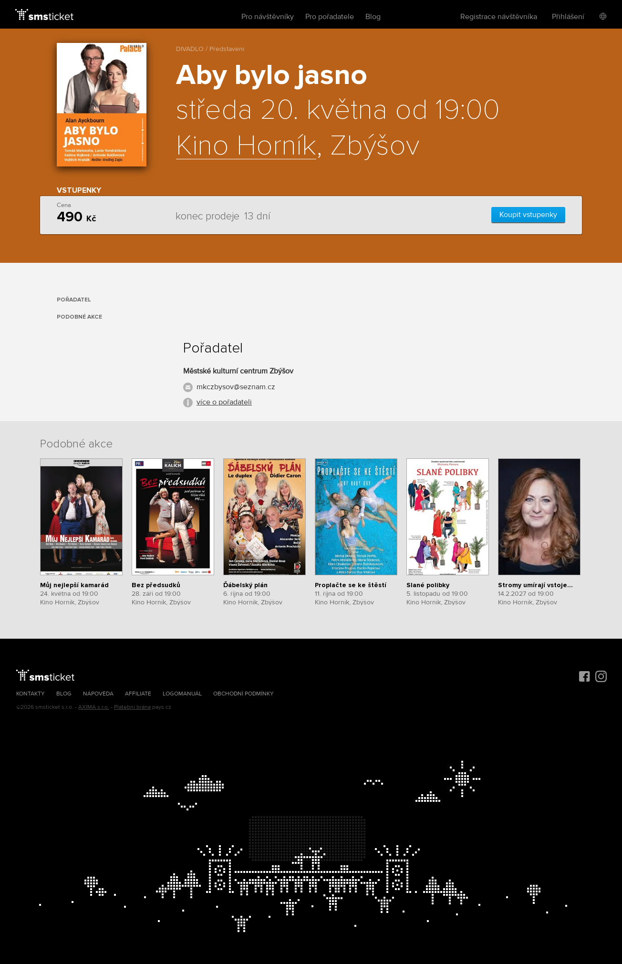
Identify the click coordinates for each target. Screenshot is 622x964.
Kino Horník (246, 146)
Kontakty (30, 693)
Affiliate (138, 693)
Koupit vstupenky (528, 214)
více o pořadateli (224, 402)
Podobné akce (79, 317)
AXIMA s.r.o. (93, 707)
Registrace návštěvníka (498, 16)
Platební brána (132, 707)
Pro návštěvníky (267, 16)
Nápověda (98, 693)
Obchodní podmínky (243, 693)
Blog (373, 16)
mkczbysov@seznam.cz (236, 387)
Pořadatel (74, 299)
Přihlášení (568, 16)
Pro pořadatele (329, 16)
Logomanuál (182, 693)
